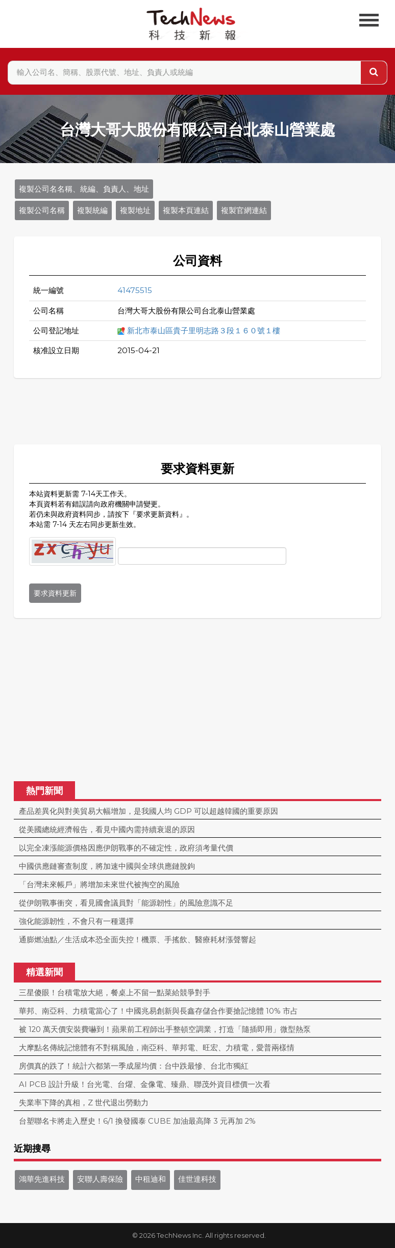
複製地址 (135, 210)
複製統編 (92, 210)
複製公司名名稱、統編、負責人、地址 (84, 189)
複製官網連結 (244, 210)
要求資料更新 (55, 593)
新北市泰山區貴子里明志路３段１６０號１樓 (203, 330)
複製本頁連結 (186, 210)
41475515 (134, 290)
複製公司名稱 (42, 210)
